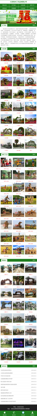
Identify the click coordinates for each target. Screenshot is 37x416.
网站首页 (4, 5)
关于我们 (14, 5)
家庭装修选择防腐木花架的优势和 (9, 384)
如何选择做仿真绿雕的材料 (7, 395)
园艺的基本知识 (4, 390)
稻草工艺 (32, 5)
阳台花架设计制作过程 (6, 381)
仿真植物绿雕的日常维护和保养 (8, 401)
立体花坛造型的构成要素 (7, 373)
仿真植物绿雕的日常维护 (7, 378)
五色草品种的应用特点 (6, 370)
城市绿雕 (3, 387)
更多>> (34, 25)
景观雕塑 (14, 8)
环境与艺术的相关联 (5, 376)
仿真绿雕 (23, 5)
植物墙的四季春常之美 (6, 393)
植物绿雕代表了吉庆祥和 (7, 398)
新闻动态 (4, 8)
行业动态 (23, 8)
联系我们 (32, 8)
